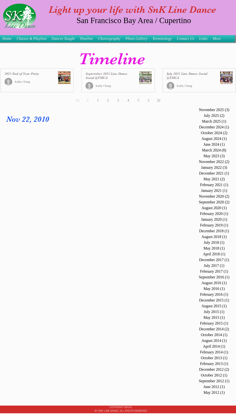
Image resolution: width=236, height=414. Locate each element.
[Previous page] (88, 100)
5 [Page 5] (138, 100)
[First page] (77, 100)
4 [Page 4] (128, 100)
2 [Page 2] (108, 100)
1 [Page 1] (98, 100)
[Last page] (158, 100)
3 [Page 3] (118, 100)
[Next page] (148, 100)
